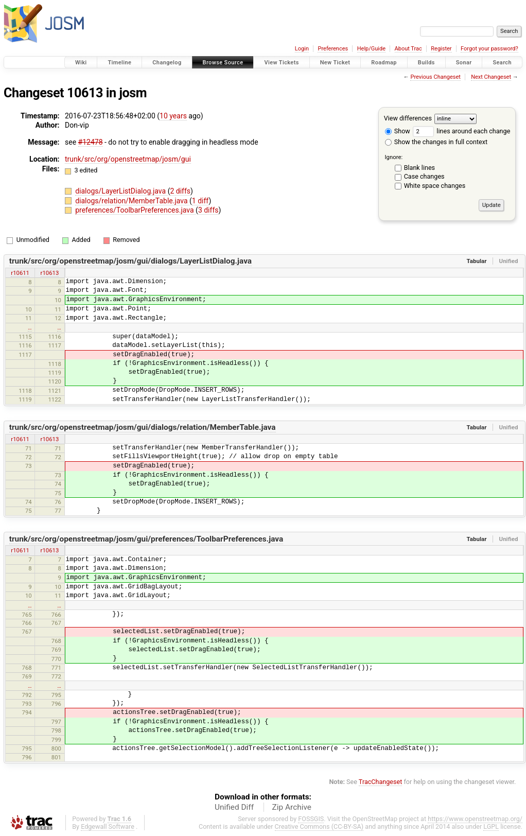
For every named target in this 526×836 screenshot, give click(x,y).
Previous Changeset (435, 77)
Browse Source (223, 62)
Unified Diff (234, 807)
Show (397, 131)
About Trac (408, 48)
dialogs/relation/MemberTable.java (132, 201)
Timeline (119, 62)
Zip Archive (291, 807)
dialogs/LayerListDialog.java (121, 191)
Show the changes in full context (436, 142)
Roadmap (384, 62)
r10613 (50, 272)
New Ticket (335, 62)
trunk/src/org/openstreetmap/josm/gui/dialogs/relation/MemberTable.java (142, 427)
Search (502, 62)
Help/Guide (371, 48)
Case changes (424, 176)
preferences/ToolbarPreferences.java (135, 210)
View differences (408, 118)
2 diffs (180, 191)
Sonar (464, 62)
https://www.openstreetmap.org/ (475, 819)
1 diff (200, 201)
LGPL (491, 826)
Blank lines (419, 167)
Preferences (333, 48)
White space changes (435, 185)
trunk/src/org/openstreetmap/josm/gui (128, 159)
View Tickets (281, 62)
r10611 (20, 272)
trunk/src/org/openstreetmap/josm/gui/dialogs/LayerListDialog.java (130, 261)
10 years (173, 116)
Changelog (166, 62)
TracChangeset (380, 782)
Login (302, 48)
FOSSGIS (311, 819)
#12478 (90, 142)
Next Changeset (491, 77)
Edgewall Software (107, 826)
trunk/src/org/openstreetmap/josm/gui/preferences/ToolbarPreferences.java (146, 539)
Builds (426, 62)
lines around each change (461, 131)
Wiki (81, 62)
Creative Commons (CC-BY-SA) (319, 826)
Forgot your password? (489, 48)
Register (441, 48)
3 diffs (208, 210)
